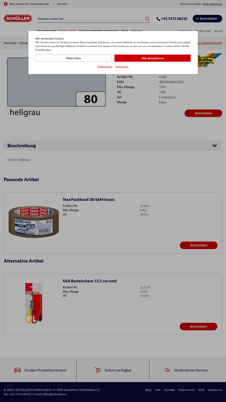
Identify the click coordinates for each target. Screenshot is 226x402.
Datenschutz (104, 66)
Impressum (122, 66)
